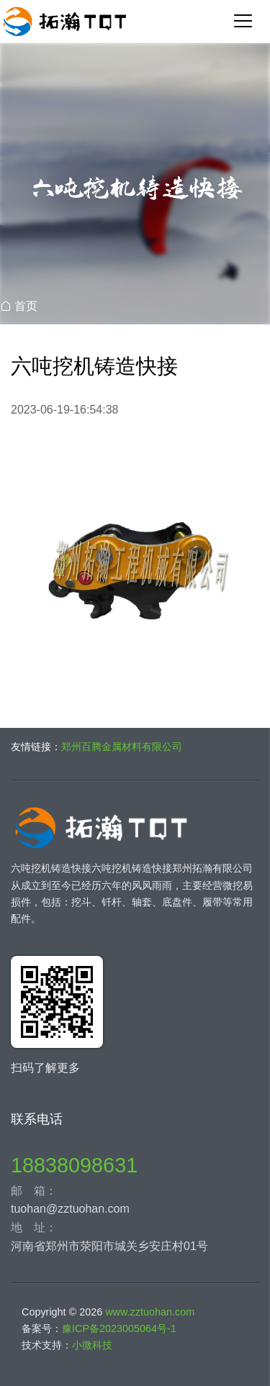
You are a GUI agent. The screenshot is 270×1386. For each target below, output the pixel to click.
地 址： (34, 1227)
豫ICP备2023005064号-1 (119, 1328)
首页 (25, 306)
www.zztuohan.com (149, 1312)
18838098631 (74, 1165)
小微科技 (92, 1345)
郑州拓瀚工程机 (135, 21)
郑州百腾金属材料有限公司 (121, 746)
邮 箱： (34, 1191)
